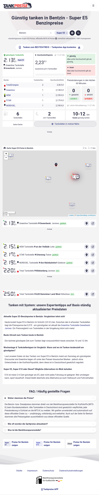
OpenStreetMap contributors (86, 215)
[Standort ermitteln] (72, 33)
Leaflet (71, 215)
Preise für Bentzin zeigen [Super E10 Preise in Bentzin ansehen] (48, 443)
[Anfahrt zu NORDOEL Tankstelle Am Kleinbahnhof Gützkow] (86, 262)
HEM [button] (8, 95)
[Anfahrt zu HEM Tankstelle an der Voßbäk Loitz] (86, 246)
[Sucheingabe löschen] (50, 33)
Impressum (32, 470)
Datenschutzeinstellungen (71, 470)
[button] (56, 165)
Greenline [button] (10, 90)
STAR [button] (8, 100)
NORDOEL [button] (10, 105)
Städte (19, 470)
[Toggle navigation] (93, 5)
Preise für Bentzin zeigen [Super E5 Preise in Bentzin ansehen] (16, 443)
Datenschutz (48, 470)
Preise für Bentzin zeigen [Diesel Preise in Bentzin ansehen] (78, 443)
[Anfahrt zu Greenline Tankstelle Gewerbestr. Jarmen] (86, 223)
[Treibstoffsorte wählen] (62, 33)
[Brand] (17, 5)
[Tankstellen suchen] (78, 33)
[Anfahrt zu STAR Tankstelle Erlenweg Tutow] (86, 254)
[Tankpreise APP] (49, 489)
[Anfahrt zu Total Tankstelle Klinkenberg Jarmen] (86, 270)
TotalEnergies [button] (12, 85)
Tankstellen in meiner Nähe (65, 124)
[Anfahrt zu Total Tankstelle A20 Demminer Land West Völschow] (86, 294)
